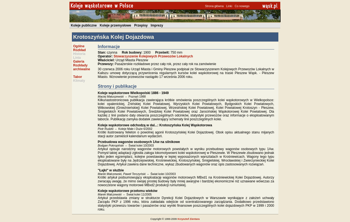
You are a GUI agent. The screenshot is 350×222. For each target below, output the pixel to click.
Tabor (77, 77)
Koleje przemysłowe (115, 25)
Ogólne (78, 46)
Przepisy (141, 25)
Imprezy (157, 25)
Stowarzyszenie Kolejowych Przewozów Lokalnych (153, 56)
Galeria (78, 61)
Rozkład (79, 50)
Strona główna (214, 6)
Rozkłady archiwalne (81, 67)
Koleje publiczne (84, 25)
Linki (229, 6)
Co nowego (242, 6)
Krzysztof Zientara (188, 219)
